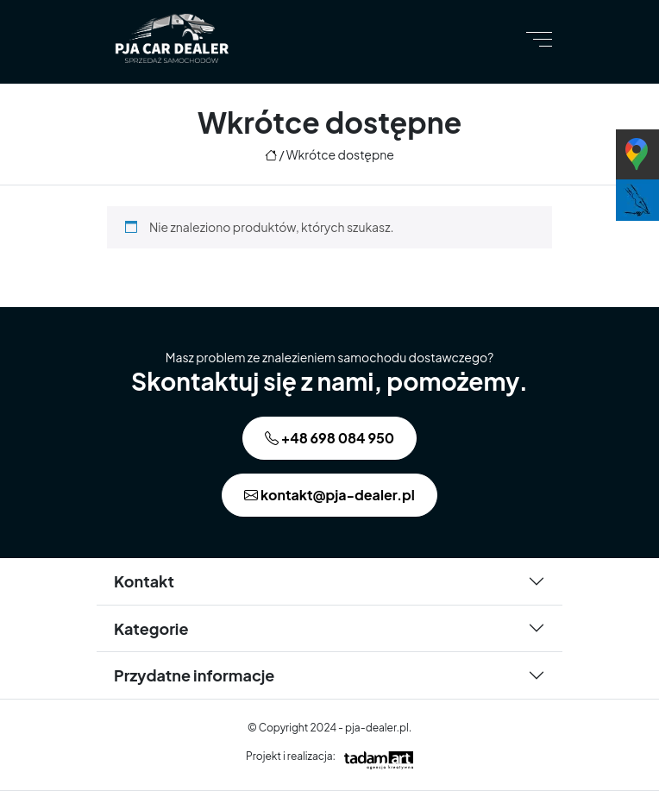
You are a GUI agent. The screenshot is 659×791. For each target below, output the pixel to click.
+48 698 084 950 (329, 438)
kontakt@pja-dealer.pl (329, 495)
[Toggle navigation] (539, 38)
